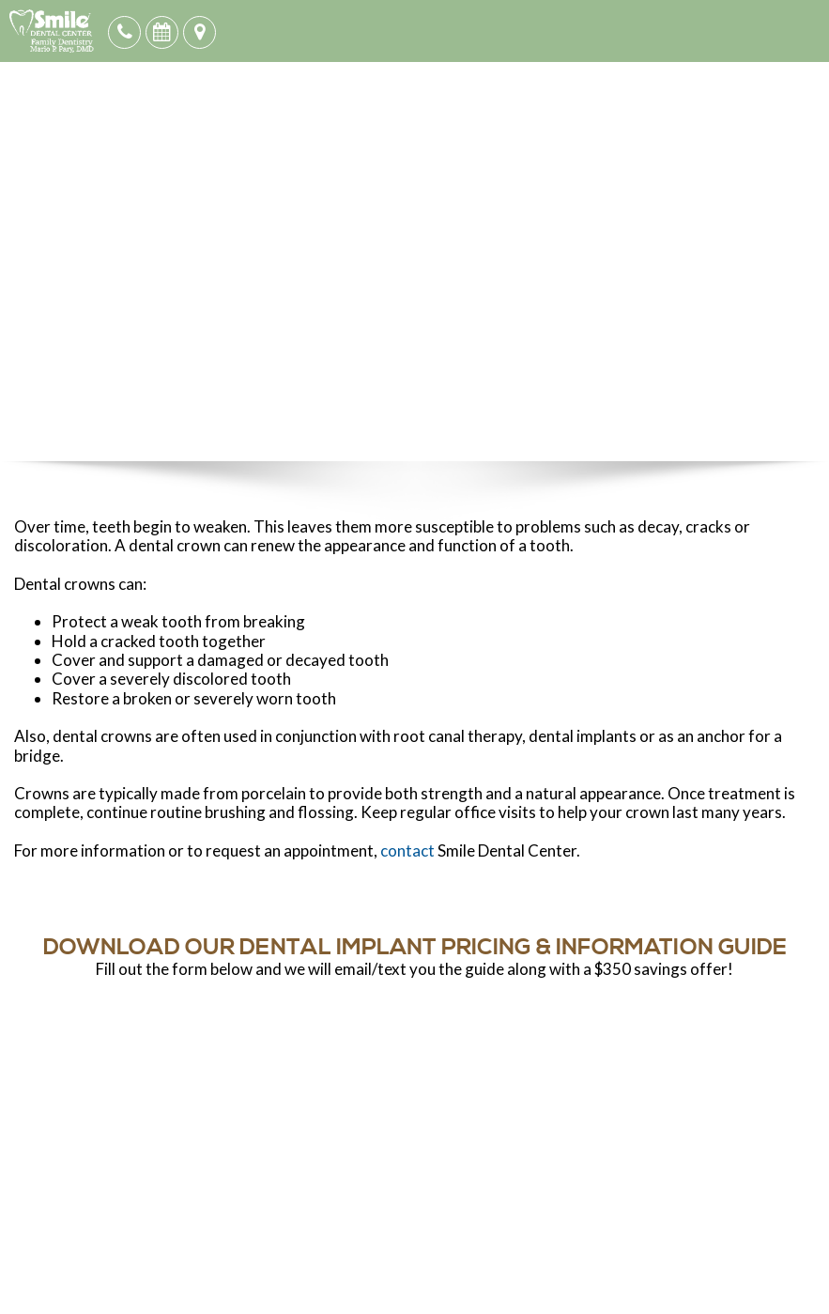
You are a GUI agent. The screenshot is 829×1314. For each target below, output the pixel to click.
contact (407, 850)
